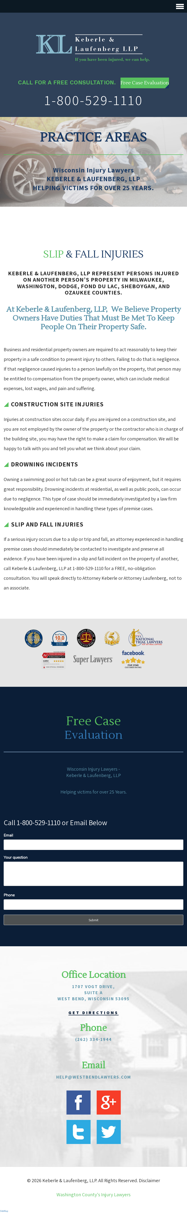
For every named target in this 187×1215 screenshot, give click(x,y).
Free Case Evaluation (145, 82)
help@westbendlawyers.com (93, 1076)
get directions (93, 1012)
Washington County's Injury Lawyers (93, 1194)
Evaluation (93, 734)
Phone (9, 894)
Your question (16, 857)
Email (8, 835)
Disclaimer (149, 1180)
